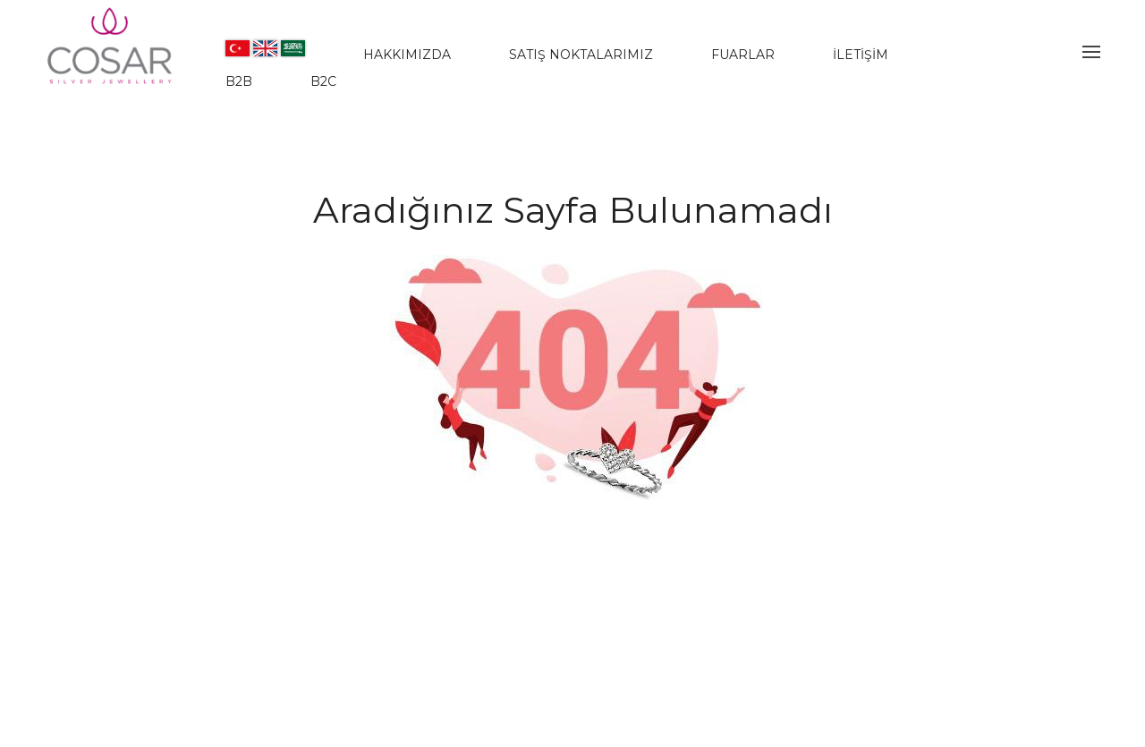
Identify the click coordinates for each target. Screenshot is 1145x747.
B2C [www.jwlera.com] (323, 81)
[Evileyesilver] (111, 61)
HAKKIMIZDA (407, 55)
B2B (238, 81)
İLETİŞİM (860, 55)
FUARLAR (743, 55)
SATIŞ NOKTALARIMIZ (581, 55)
